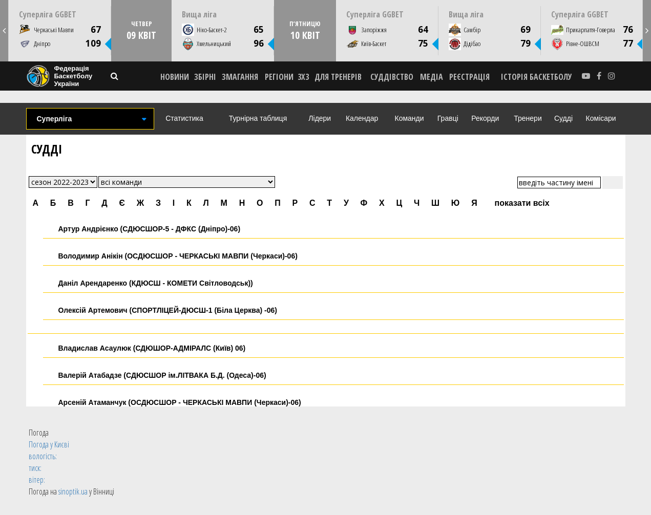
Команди (409, 118)
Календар (362, 118)
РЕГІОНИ (279, 76)
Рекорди (485, 118)
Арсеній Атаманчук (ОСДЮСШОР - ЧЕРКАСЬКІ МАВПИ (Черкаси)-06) (179, 402)
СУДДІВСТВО (391, 76)
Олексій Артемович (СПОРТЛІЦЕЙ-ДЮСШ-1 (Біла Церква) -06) (168, 310)
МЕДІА (431, 76)
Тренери (527, 118)
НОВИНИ (174, 76)
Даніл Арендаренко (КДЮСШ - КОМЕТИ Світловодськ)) (155, 283)
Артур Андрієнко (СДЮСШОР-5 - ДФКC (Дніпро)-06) (149, 229)
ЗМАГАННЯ (240, 76)
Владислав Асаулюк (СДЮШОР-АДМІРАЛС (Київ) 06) (152, 348)
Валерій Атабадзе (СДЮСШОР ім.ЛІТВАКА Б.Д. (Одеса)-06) (162, 375)
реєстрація (469, 76)
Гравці (447, 118)
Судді (563, 118)
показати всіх (522, 203)
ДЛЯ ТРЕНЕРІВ (338, 76)
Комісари (601, 118)
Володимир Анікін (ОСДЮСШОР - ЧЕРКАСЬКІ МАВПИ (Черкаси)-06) (178, 256)
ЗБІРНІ (205, 76)
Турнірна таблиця (258, 118)
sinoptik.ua (73, 491)
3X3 (303, 76)
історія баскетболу (536, 76)
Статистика (184, 118)
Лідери (319, 118)
